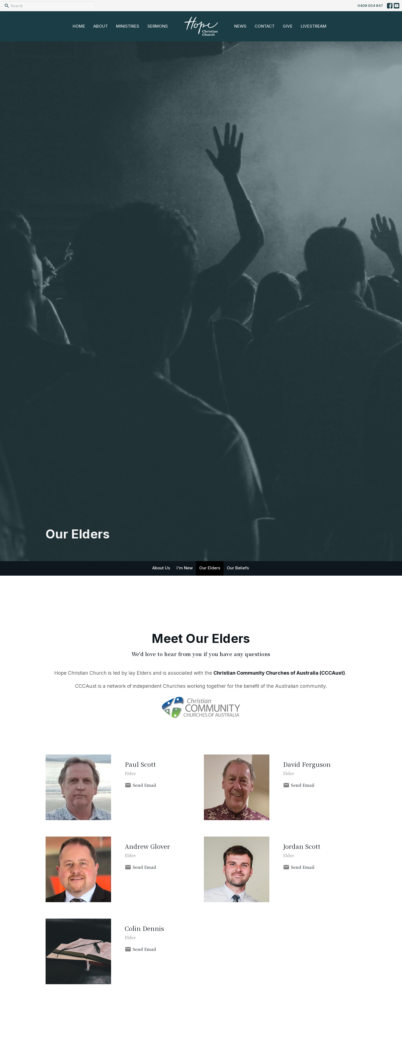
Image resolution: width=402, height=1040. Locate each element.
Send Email (144, 785)
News (240, 26)
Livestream (313, 26)
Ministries (127, 26)
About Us (161, 567)
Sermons (157, 26)
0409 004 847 (370, 5)
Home (79, 26)
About (100, 26)
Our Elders (209, 567)
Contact (265, 26)
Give (288, 26)
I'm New (185, 567)
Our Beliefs (238, 567)
